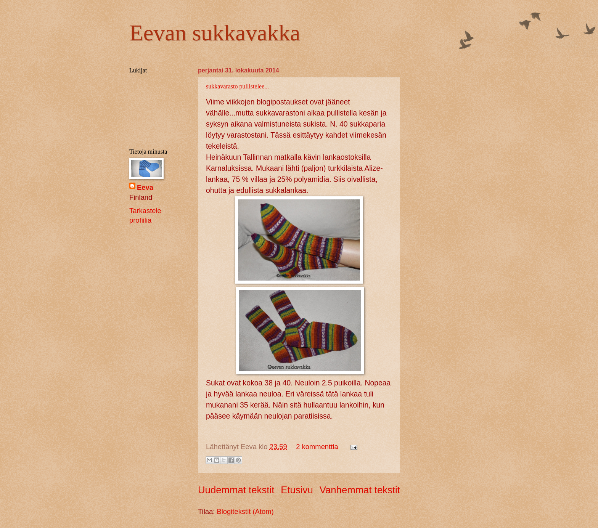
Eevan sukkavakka (214, 32)
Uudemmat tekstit (236, 490)
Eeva (145, 187)
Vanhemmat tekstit (360, 490)
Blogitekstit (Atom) (245, 511)
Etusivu (297, 490)
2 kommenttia (317, 447)
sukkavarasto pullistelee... (237, 86)
